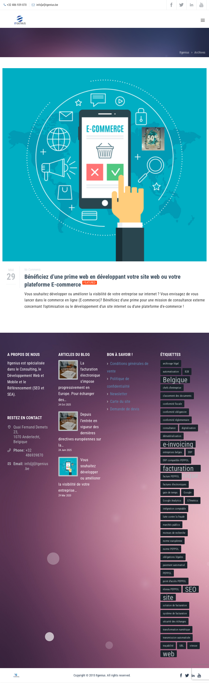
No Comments (32, 269)
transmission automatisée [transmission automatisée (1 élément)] (176, 637)
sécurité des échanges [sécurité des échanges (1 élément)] (174, 621)
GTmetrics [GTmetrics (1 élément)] (192, 500)
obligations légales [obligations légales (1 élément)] (173, 557)
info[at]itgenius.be (47, 5)
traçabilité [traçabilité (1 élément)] (168, 645)
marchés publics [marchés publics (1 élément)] (171, 524)
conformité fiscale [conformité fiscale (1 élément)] (172, 404)
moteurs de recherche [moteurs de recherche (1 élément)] (174, 532)
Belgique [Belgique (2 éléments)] (175, 379)
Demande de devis (124, 409)
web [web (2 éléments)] (168, 653)
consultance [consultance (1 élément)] (169, 428)
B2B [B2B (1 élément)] (187, 371)
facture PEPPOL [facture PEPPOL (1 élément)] (171, 476)
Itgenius (184, 52)
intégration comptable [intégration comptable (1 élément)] (174, 508)
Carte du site (120, 401)
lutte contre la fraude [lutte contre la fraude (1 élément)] (174, 516)
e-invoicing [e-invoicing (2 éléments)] (178, 444)
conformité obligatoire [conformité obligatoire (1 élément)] (175, 412)
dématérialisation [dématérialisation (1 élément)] (172, 436)
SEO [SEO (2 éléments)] (190, 589)
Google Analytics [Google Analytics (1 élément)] (172, 500)
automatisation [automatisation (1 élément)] (171, 371)
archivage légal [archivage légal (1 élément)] (171, 363)
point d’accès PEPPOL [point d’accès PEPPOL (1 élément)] (174, 581)
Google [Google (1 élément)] (187, 492)
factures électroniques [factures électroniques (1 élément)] (174, 484)
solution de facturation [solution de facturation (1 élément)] (175, 605)
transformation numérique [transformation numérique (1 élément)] (176, 629)
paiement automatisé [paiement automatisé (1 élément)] (174, 565)
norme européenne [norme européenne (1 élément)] (172, 541)
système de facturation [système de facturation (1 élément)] (175, 613)
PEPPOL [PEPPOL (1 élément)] (167, 573)
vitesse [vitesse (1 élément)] (193, 645)
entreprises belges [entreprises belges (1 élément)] (172, 452)
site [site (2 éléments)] (168, 597)
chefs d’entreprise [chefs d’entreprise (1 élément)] (172, 387)
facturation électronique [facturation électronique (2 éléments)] (180, 468)
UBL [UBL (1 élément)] (181, 645)
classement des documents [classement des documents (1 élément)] (177, 395)
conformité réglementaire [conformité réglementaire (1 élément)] (176, 420)
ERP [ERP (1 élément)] (190, 452)
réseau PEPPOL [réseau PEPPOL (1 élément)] (171, 589)
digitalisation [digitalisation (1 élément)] (189, 428)
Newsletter (118, 394)
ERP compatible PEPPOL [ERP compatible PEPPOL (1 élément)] (176, 460)
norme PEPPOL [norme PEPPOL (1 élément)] (171, 549)
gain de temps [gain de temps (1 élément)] (170, 492)
